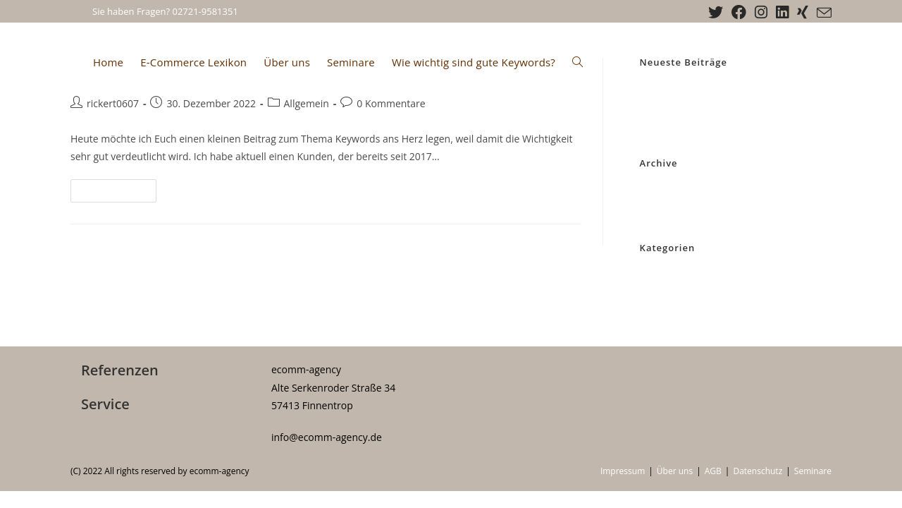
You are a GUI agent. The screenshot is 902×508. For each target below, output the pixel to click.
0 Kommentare (391, 103)
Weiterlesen (119, 193)
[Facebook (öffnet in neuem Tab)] (738, 12)
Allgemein (306, 103)
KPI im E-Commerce (682, 105)
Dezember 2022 (674, 189)
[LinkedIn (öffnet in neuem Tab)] (782, 12)
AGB (713, 471)
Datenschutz (757, 471)
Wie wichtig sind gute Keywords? (709, 89)
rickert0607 (113, 103)
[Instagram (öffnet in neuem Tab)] (761, 12)
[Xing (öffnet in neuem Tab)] (803, 12)
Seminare (813, 471)
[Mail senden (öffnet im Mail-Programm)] (822, 12)
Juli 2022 (658, 206)
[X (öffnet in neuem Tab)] (715, 12)
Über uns (675, 471)
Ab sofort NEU (670, 122)
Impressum (622, 471)
